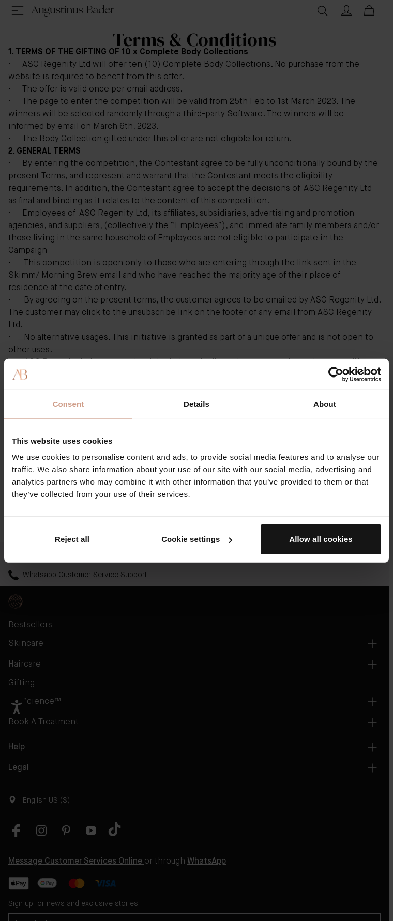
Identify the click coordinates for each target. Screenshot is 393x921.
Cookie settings (196, 539)
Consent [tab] (68, 403)
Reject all (72, 539)
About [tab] (324, 403)
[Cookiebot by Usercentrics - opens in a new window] (336, 374)
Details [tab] (196, 403)
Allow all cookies (321, 539)
